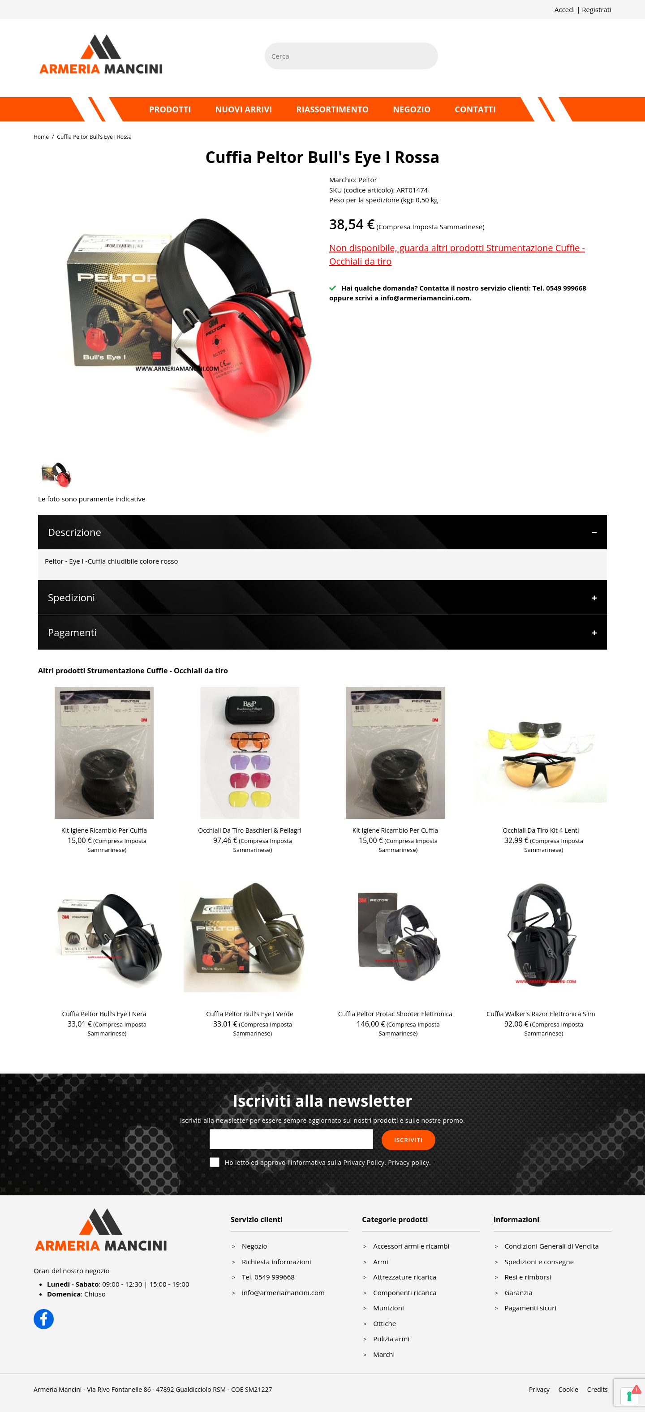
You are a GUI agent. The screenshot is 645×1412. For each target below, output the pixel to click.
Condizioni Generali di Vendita (552, 1245)
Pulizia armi (391, 1338)
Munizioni (388, 1307)
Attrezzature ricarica (404, 1276)
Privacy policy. (409, 1162)
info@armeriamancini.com (424, 297)
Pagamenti (72, 632)
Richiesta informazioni (276, 1261)
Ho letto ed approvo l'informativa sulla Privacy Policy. (328, 1162)
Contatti (475, 109)
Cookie (568, 1389)
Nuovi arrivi (243, 109)
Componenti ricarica (404, 1292)
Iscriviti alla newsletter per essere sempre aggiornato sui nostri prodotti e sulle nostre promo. (322, 1120)
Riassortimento (332, 109)
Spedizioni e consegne (539, 1261)
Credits (597, 1389)
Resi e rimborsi (528, 1276)
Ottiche (384, 1323)
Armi (380, 1261)
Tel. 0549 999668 (268, 1276)
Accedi (565, 9)
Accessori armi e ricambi (411, 1245)
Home (41, 137)
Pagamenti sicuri (531, 1307)
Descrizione (74, 532)
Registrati (596, 9)
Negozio (411, 109)
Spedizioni (71, 597)
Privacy (539, 1389)
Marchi (384, 1354)
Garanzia (519, 1292)
